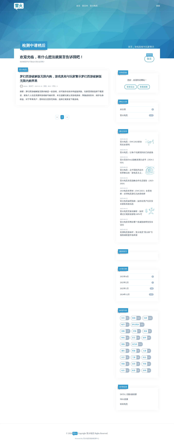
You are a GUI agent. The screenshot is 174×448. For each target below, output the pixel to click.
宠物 (125, 344)
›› (67, 117)
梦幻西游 (138, 325)
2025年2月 (137, 282)
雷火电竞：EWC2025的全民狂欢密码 (137, 142)
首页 (78, 6)
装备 (148, 331)
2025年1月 (137, 288)
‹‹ (57, 117)
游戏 (147, 370)
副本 (147, 338)
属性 (125, 351)
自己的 (137, 344)
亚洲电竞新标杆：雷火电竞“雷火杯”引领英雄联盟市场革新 (137, 232)
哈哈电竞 (124, 404)
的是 (136, 370)
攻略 (125, 331)
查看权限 (144, 87)
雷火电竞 (94, 6)
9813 (47, 86)
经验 (137, 331)
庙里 (136, 364)
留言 (149, 58)
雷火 (19, 6)
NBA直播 (124, 399)
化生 (125, 370)
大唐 (147, 351)
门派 (136, 357)
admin (25, 86)
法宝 (125, 357)
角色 (125, 338)
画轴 (125, 364)
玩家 (148, 318)
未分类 (137, 109)
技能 (136, 318)
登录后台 (130, 87)
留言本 (85, 6)
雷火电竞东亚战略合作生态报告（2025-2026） (137, 181)
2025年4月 (137, 276)
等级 (147, 364)
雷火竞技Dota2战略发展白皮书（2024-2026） (137, 160)
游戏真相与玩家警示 (144, 47)
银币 (125, 325)
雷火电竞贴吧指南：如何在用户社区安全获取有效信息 (137, 201)
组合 (147, 357)
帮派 (136, 351)
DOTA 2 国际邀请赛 (128, 394)
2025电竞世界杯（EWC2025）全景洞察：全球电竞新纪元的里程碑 (137, 191)
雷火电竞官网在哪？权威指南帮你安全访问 (137, 222)
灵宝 (136, 338)
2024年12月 (137, 294)
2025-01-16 (35, 86)
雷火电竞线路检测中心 (91, 438)
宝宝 (125, 318)
